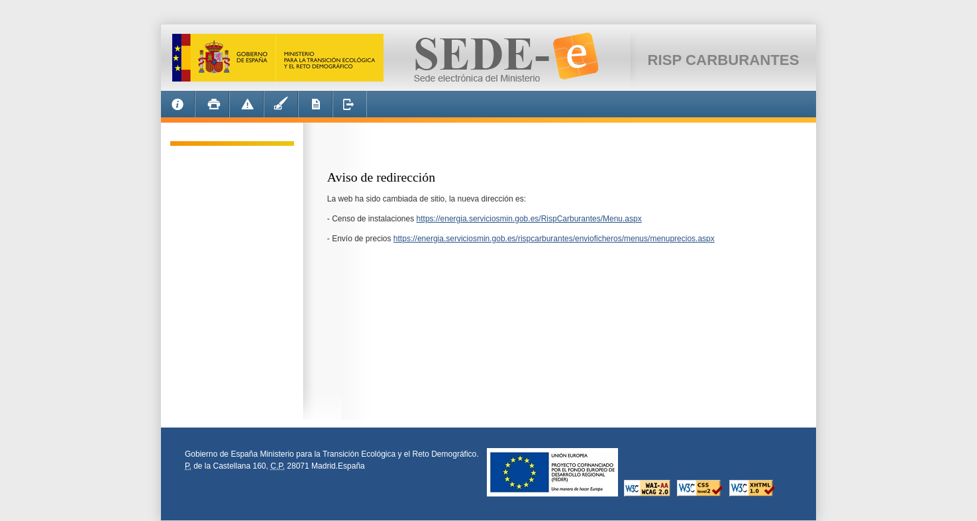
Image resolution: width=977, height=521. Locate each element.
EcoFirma (280, 106)
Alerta (246, 106)
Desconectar (349, 106)
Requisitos (315, 106)
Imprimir (212, 106)
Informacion (177, 106)
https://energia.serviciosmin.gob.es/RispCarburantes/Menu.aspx (529, 218)
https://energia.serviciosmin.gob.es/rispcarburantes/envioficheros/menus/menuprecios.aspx (554, 238)
